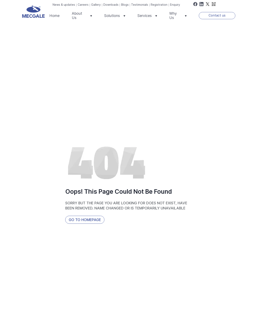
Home (54, 15)
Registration (159, 4)
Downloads (110, 4)
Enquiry (175, 4)
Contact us (217, 15)
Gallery (96, 4)
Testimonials (139, 4)
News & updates (64, 4)
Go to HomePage (85, 220)
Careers (83, 4)
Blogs (125, 4)
